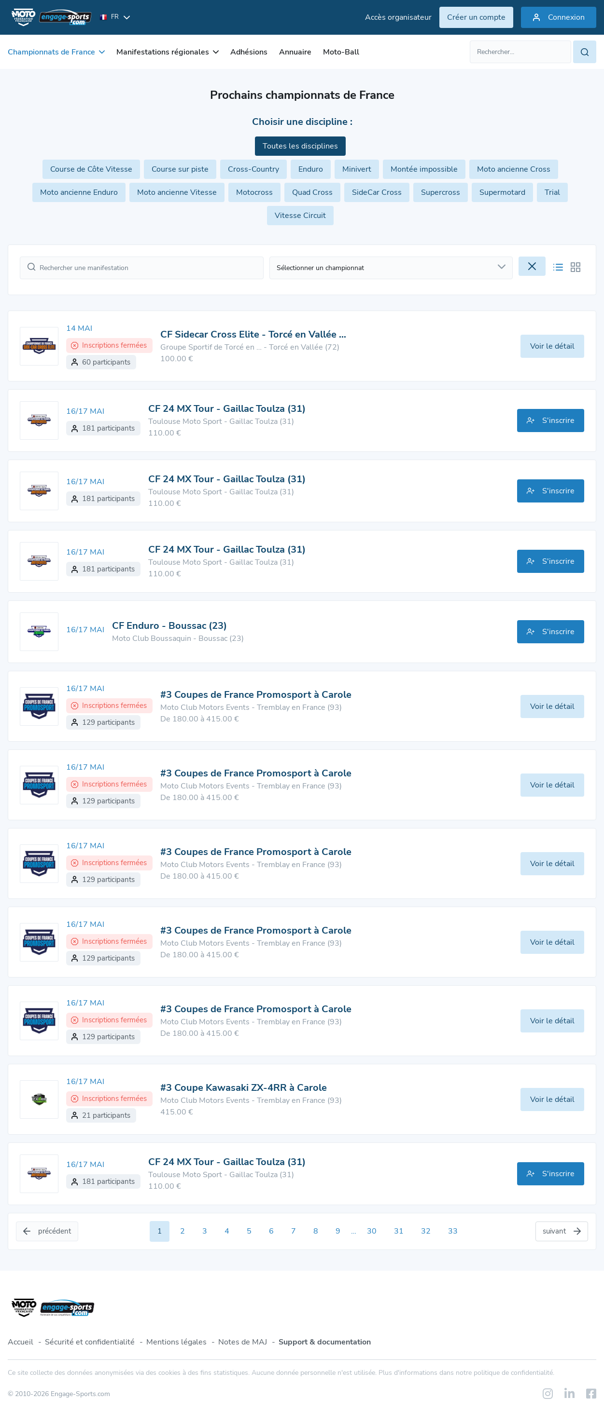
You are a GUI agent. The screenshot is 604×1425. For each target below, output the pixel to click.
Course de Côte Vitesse (91, 169)
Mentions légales (176, 1342)
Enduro (310, 169)
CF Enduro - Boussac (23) (169, 625)
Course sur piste (180, 169)
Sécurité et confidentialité (90, 1342)
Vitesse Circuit (300, 215)
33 (453, 1231)
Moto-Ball (341, 52)
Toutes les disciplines (300, 146)
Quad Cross (312, 192)
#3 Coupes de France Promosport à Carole (255, 694)
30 (372, 1231)
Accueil (20, 1342)
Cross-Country (253, 169)
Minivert (356, 169)
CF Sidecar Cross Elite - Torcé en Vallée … (253, 334)
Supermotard (502, 192)
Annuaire (295, 52)
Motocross (254, 192)
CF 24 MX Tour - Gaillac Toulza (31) (227, 408)
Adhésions (248, 52)
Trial (552, 192)
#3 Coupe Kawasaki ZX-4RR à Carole (243, 1087)
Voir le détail (552, 346)
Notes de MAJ (242, 1342)
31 (399, 1231)
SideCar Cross (377, 192)
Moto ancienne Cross (513, 169)
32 (426, 1231)
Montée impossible (424, 169)
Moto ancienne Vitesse (177, 192)
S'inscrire (551, 420)
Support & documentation (325, 1342)
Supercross (440, 192)
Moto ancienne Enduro (79, 192)
